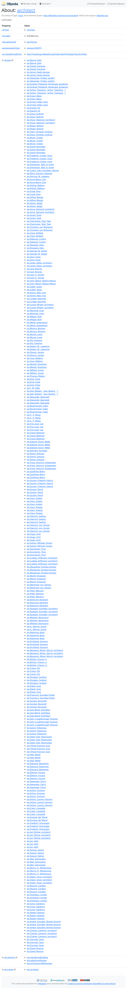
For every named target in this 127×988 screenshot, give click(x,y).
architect (26, 10)
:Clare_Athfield (35, 233)
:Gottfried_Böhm (36, 471)
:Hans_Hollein (34, 498)
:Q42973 (34, 48)
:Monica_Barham (36, 328)
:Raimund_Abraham (37, 599)
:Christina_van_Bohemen (40, 227)
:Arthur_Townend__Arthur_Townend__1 (46, 90)
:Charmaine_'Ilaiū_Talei (39, 221)
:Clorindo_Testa (35, 939)
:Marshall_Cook (35, 310)
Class (20, 15)
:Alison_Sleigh (34, 203)
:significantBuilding (37, 957)
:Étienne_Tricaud (36, 772)
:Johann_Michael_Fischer (39, 543)
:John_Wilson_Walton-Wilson (41, 280)
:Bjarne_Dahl (34, 60)
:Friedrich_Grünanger (38, 823)
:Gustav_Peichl (35, 489)
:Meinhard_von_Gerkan (39, 584)
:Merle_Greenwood (37, 322)
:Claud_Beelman (36, 432)
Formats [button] (44, 3)
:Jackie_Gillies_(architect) (39, 263)
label (6, 36)
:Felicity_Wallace (36, 185)
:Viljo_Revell (33, 754)
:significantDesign (37, 960)
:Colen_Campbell (36, 808)
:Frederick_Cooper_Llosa (39, 155)
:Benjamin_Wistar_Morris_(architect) (45, 650)
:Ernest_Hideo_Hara (37, 102)
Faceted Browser (96, 3)
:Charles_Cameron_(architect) (42, 930)
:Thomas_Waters (36, 376)
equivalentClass (11, 48)
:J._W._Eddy (33, 388)
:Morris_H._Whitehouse (39, 868)
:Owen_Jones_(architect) (39, 876)
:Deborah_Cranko (36, 239)
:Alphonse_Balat (36, 632)
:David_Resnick (35, 948)
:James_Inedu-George (38, 72)
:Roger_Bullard (35, 125)
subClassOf (9, 42)
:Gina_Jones (34, 257)
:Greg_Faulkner (35, 114)
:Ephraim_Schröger (37, 450)
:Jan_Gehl (32, 841)
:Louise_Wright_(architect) (40, 304)
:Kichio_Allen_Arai (36, 292)
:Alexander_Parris (36, 781)
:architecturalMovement (39, 963)
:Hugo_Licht (34, 534)
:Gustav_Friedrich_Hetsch (40, 480)
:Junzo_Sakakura (36, 903)
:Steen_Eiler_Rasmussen (39, 736)
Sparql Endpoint (116, 3)
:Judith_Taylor (34, 286)
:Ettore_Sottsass (35, 453)
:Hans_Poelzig (35, 507)
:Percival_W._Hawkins (38, 176)
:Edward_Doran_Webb (38, 441)
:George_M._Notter (37, 251)
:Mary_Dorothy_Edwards (39, 173)
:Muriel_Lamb (34, 334)
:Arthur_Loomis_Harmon (39, 799)
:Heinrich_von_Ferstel (38, 525)
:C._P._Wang (34, 415)
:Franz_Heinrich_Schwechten (41, 462)
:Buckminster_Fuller (37, 406)
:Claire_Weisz (34, 96)
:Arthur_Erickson (36, 790)
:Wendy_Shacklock (37, 364)
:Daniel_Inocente (36, 66)
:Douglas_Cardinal (37, 677)
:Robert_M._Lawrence (38, 346)
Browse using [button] (28, 3)
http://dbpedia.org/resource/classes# (60, 15)
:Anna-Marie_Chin (36, 179)
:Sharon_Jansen (35, 352)
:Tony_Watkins (35, 358)
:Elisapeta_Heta (35, 245)
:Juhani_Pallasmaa (36, 727)
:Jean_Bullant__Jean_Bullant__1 (42, 391)
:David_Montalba (36, 146)
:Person (32, 42)
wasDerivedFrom (12, 54)
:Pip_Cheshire (34, 340)
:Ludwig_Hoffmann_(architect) (42, 558)
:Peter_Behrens (35, 590)
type (5, 29)
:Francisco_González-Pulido (41, 695)
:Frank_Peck (34, 191)
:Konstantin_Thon (36, 549)
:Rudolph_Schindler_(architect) (42, 608)
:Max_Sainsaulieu (36, 859)
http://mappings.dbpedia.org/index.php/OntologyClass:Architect (57, 54)
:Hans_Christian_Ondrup (39, 131)
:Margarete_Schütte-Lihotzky (41, 567)
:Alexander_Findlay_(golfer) (41, 78)
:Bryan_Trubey (35, 137)
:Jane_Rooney (34, 268)
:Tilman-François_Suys (38, 745)
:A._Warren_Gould (36, 626)
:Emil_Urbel (33, 379)
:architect (33, 969)
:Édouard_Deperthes (38, 763)
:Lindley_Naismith (36, 298)
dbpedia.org (102, 15)
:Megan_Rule (34, 316)
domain (9, 957)
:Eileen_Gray (34, 686)
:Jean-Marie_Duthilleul (38, 710)
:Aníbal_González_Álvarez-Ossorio (44, 921)
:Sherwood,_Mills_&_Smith (40, 164)
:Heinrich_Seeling (36, 516)
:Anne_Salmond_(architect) (40, 209)
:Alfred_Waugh (35, 197)
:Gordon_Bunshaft (37, 701)
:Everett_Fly (33, 108)
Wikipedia (42, 983)
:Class (31, 29)
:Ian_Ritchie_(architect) (38, 832)
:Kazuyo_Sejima (35, 850)
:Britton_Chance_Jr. (37, 659)
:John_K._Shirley (35, 274)
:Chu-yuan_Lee (35, 423)
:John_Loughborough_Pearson (42, 719)
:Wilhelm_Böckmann (38, 617)
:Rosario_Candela (36, 885)
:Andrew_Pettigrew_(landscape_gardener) (47, 84)
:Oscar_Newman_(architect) (41, 119)
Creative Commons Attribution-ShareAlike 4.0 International (91, 983)
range (8, 969)
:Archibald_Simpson (37, 641)
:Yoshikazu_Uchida (37, 894)
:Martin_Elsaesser (36, 575)
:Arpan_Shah (34, 215)
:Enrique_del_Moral (37, 817)
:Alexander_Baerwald (38, 397)
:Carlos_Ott (33, 668)
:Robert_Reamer (36, 912)
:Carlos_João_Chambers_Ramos (43, 170)
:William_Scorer (35, 370)
